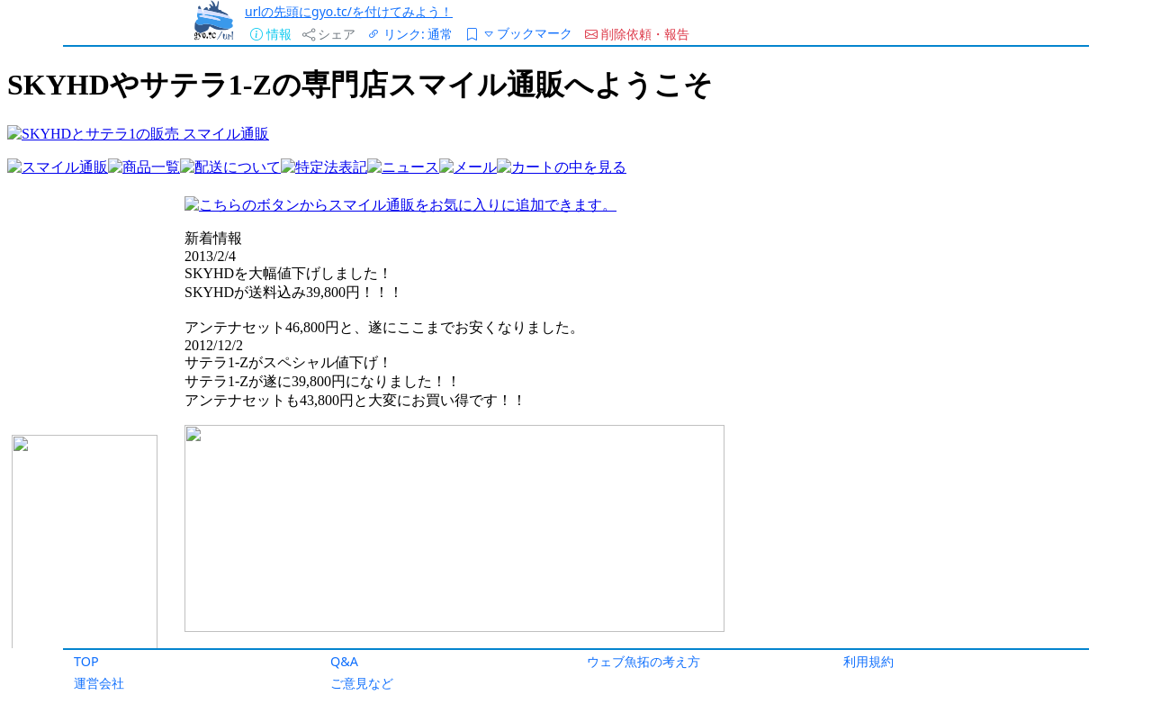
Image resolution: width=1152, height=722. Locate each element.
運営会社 (99, 682)
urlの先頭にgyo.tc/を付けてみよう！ (349, 11)
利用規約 (868, 661)
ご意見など (361, 682)
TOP (86, 661)
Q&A (344, 661)
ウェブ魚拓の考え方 (643, 661)
